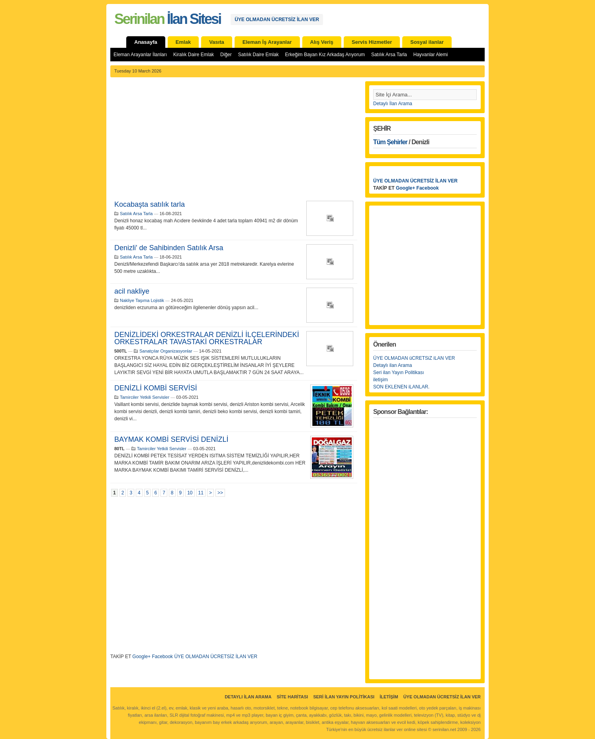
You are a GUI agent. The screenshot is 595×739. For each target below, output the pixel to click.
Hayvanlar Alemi (430, 54)
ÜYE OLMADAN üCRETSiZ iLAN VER (414, 358)
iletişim (380, 379)
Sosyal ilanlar (427, 42)
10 (189, 493)
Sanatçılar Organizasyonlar (165, 351)
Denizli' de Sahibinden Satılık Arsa (168, 248)
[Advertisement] (233, 141)
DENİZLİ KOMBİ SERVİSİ (155, 388)
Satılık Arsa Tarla (389, 54)
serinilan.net (444, 729)
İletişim (389, 696)
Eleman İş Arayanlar (267, 42)
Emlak (183, 42)
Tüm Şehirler (390, 142)
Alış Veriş (322, 42)
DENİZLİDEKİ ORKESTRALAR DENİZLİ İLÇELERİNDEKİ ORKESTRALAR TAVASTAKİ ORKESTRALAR (206, 338)
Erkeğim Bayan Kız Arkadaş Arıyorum (325, 54)
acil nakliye (131, 291)
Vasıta (216, 42)
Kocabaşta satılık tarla (149, 204)
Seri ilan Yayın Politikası (398, 372)
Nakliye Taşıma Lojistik (142, 300)
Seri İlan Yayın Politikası (343, 696)
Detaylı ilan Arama (392, 365)
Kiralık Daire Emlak (193, 54)
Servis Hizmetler (372, 42)
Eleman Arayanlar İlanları (140, 54)
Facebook (162, 656)
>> (220, 493)
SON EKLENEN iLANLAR (400, 387)
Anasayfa (145, 42)
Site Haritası (292, 696)
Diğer (226, 54)
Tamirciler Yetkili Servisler (144, 397)
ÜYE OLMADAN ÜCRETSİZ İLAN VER (277, 19)
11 (201, 493)
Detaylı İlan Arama (392, 103)
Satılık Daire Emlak (258, 54)
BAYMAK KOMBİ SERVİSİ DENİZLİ (171, 439)
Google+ (141, 656)
